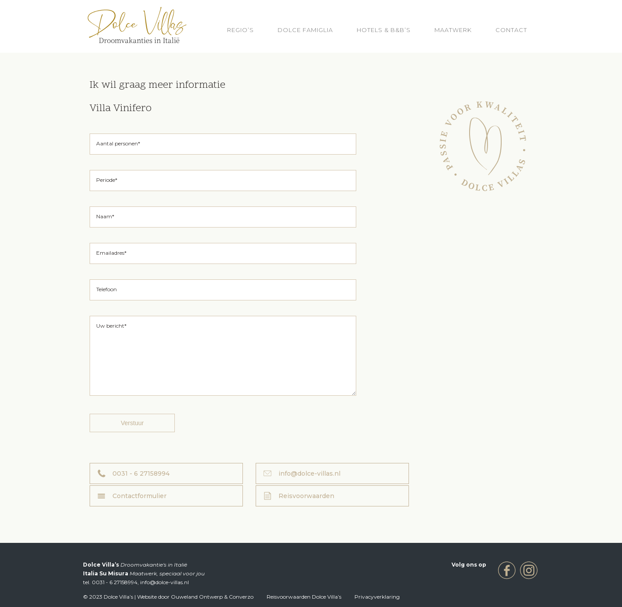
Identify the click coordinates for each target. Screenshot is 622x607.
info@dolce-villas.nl (256, 487)
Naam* (105, 216)
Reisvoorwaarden (479, 487)
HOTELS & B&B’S (384, 29)
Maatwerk (453, 29)
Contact (511, 29)
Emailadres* (111, 252)
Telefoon (106, 289)
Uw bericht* (111, 325)
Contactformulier (365, 487)
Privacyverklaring (377, 586)
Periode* (106, 180)
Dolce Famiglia (305, 29)
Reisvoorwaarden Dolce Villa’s (304, 586)
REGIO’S (240, 29)
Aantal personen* (118, 143)
